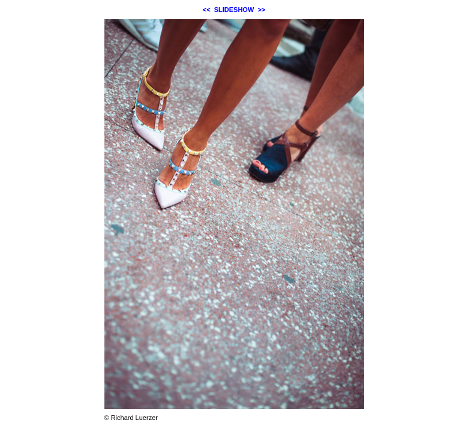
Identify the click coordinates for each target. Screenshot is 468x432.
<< (207, 9)
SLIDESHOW (234, 9)
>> (261, 9)
